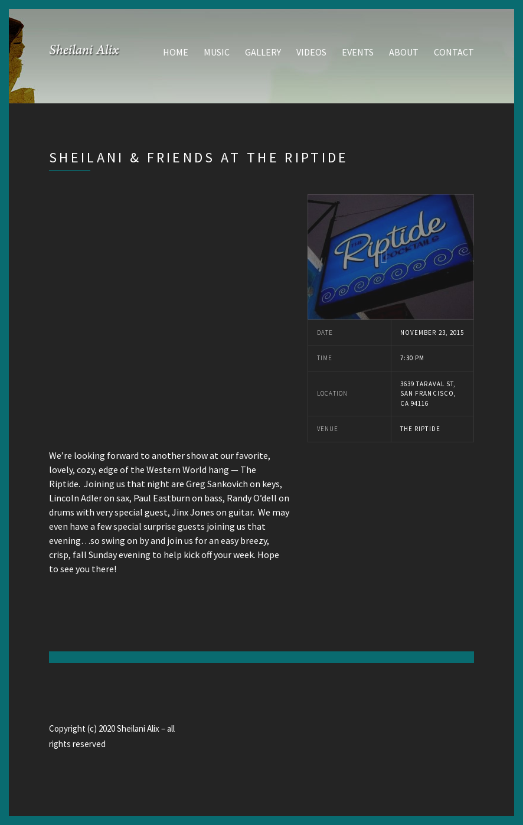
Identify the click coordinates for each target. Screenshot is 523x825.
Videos (311, 52)
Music (217, 52)
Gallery (263, 52)
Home (175, 52)
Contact (454, 52)
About (404, 52)
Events (358, 52)
